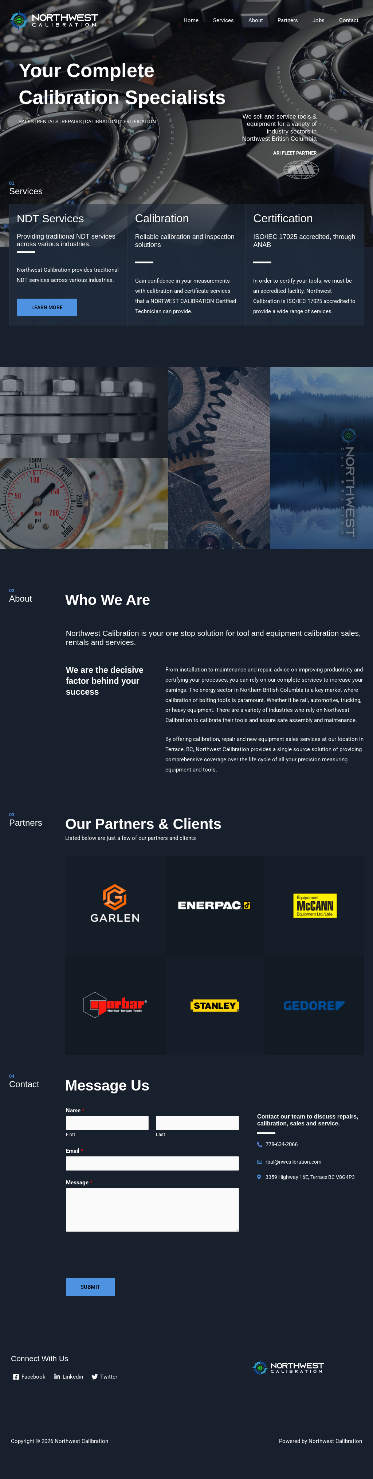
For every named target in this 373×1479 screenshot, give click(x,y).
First (70, 1135)
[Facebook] (29, 1379)
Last (160, 1135)
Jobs (324, 20)
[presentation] (121, 1255)
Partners (297, 20)
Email (74, 1152)
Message (79, 1184)
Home (211, 20)
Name (75, 1110)
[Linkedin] (69, 1379)
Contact (350, 20)
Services (239, 20)
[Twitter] (105, 1379)
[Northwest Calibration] (52, 20)
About (268, 20)
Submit (90, 1289)
